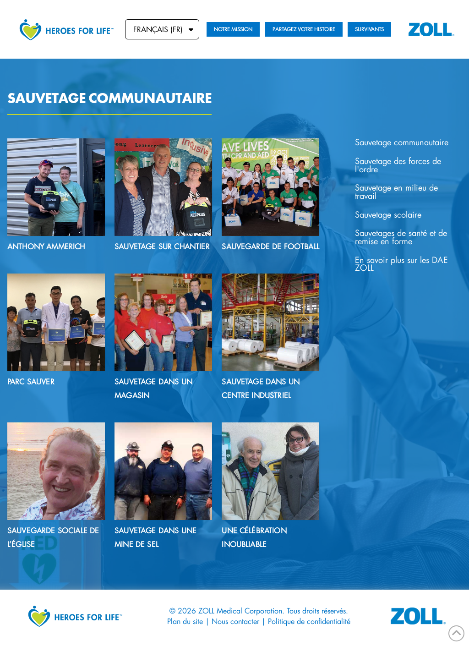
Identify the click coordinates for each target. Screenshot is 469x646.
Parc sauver (31, 381)
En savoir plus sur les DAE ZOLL (401, 264)
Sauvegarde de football (270, 246)
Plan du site (185, 621)
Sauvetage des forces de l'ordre (398, 165)
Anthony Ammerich (46, 246)
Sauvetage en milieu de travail (396, 191)
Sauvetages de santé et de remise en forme (401, 237)
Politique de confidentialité (309, 621)
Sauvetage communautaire (401, 142)
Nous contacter (235, 621)
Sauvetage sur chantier (162, 246)
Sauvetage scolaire (388, 214)
